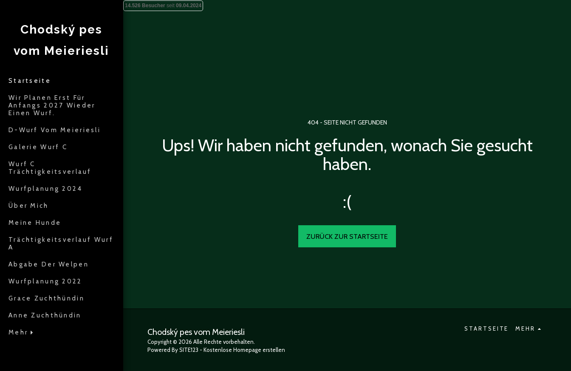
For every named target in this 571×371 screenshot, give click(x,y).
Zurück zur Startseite (347, 236)
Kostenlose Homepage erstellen (244, 349)
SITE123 (188, 349)
